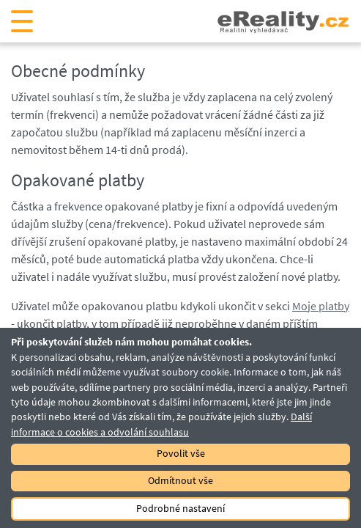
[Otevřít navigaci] (22, 21)
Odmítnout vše (180, 480)
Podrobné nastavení (180, 508)
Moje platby (320, 305)
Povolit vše (181, 453)
